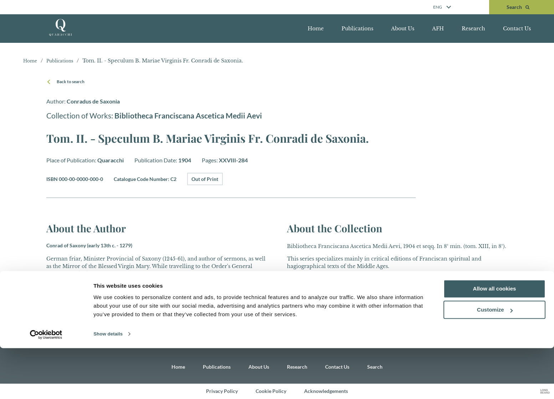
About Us (402, 28)
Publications (357, 28)
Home (316, 28)
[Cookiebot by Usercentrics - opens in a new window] (46, 385)
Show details (110, 385)
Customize (495, 361)
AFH (438, 28)
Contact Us (517, 28)
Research (473, 28)
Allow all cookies (494, 340)
